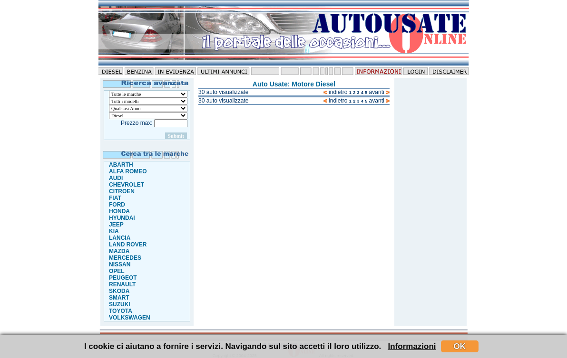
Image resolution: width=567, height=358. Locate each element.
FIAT (115, 198)
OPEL (117, 271)
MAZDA (119, 251)
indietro (335, 92)
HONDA (119, 211)
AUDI (116, 178)
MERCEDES (125, 257)
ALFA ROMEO (128, 171)
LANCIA (119, 238)
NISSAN (119, 264)
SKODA (119, 291)
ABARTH (121, 164)
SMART (119, 297)
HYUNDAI (122, 218)
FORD (117, 204)
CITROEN (122, 191)
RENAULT (122, 284)
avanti (379, 92)
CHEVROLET (126, 184)
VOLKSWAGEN (129, 317)
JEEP (116, 224)
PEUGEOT (123, 277)
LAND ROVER (128, 244)
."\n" (148, 101)
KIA (114, 231)
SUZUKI (119, 304)
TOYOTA (120, 311)
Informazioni (412, 346)
